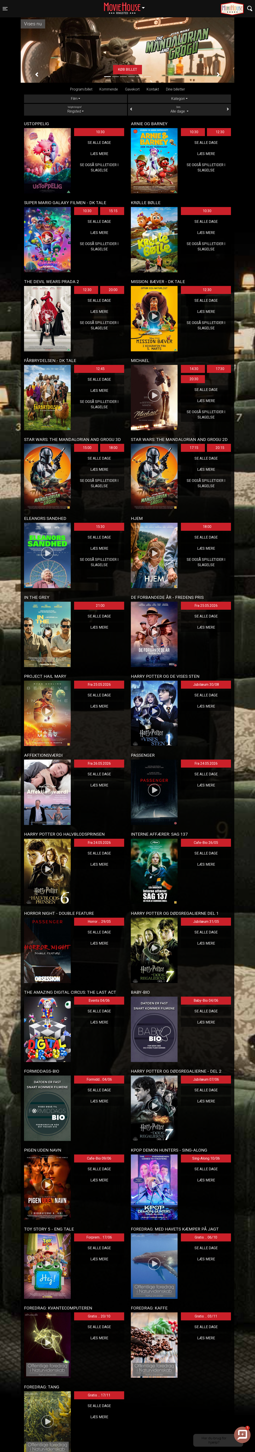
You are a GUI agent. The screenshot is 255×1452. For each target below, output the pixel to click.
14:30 (194, 369)
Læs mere (99, 154)
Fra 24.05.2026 (206, 763)
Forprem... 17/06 (99, 1237)
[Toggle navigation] (5, 8)
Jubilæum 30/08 (206, 684)
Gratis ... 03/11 (206, 1316)
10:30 (100, 132)
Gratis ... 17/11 (99, 1395)
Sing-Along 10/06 (206, 1158)
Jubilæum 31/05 (206, 921)
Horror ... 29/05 (99, 921)
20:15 (220, 448)
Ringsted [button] (126, 6)
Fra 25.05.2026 (206, 605)
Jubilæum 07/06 (206, 1079)
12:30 (220, 132)
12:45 (100, 369)
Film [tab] (74, 99)
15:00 (87, 448)
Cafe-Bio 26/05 (206, 843)
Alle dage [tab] (179, 109)
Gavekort (132, 89)
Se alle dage (99, 143)
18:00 (113, 448)
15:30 (100, 527)
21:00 (100, 605)
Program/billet (81, 89)
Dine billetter (175, 89)
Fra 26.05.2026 (99, 763)
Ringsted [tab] (75, 109)
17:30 (220, 369)
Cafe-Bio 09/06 (99, 1158)
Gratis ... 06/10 (206, 1237)
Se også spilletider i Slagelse (99, 167)
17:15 (194, 448)
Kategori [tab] (178, 99)
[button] (37, 74)
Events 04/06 (99, 1000)
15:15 (113, 211)
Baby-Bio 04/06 (206, 1000)
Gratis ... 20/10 (99, 1316)
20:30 (194, 379)
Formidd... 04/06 (99, 1079)
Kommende (108, 89)
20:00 (113, 290)
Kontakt (153, 89)
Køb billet (127, 69)
